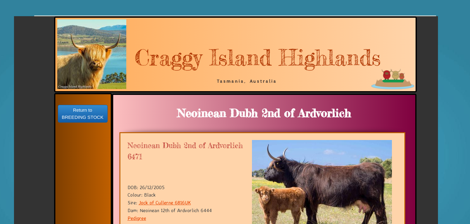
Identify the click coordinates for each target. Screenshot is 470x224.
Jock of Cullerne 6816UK (165, 202)
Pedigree (137, 218)
